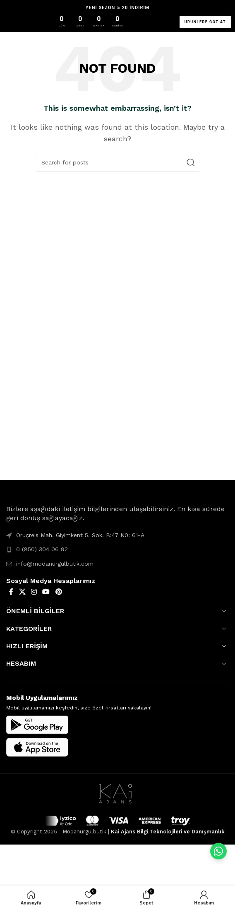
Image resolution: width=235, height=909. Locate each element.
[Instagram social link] (33, 591)
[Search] (117, 162)
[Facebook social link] (11, 591)
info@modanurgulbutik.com (55, 563)
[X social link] (22, 591)
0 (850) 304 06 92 (42, 549)
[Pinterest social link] (59, 591)
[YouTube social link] (46, 591)
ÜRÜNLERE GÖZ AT (205, 22)
